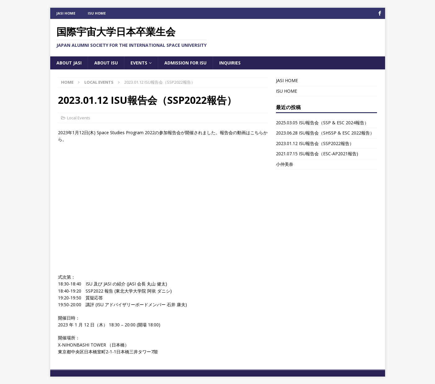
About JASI (69, 62)
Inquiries (230, 62)
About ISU (106, 62)
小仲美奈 (284, 164)
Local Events (78, 117)
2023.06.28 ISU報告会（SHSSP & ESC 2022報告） (325, 133)
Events (139, 62)
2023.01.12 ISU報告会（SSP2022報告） (315, 143)
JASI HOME (65, 13)
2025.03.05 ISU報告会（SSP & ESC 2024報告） (322, 122)
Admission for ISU (185, 62)
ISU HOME (97, 13)
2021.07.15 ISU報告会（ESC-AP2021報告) (317, 154)
